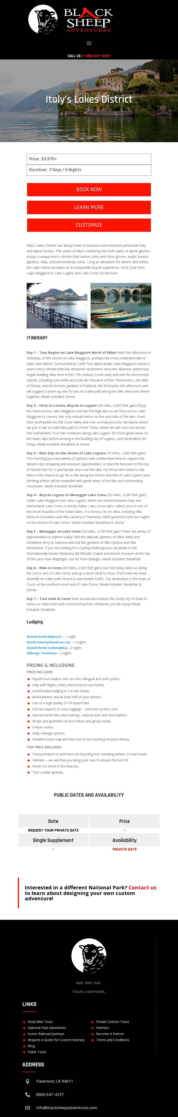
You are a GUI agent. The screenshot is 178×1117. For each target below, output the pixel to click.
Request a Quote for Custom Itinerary (56, 1040)
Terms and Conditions (112, 1040)
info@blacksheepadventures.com (66, 1107)
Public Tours (37, 1052)
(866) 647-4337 (50, 1094)
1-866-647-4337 (96, 56)
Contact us (142, 887)
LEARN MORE (89, 207)
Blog (31, 1046)
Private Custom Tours (112, 1021)
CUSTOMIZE (89, 225)
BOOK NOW (89, 189)
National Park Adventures (47, 1027)
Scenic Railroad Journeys (46, 1034)
